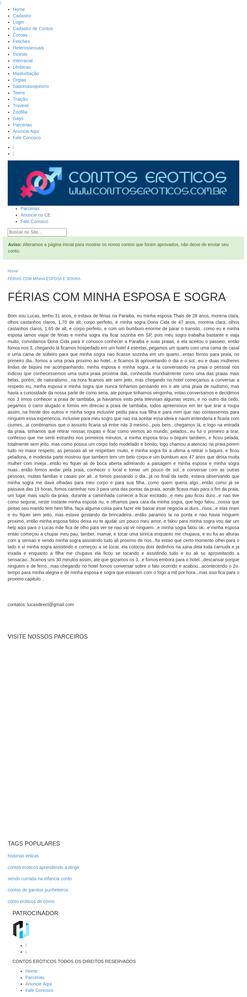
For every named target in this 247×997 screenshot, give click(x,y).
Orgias (19, 79)
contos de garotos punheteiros (38, 889)
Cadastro (22, 15)
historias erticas (23, 855)
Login (18, 22)
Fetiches (21, 41)
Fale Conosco (27, 137)
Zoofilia (20, 112)
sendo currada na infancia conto (40, 878)
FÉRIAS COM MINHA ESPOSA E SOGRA (44, 279)
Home (19, 9)
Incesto (20, 54)
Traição (20, 99)
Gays (18, 118)
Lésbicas (22, 67)
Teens (19, 92)
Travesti (21, 105)
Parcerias (22, 124)
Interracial (22, 60)
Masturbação (26, 73)
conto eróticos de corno (31, 901)
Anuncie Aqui (26, 131)
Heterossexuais (28, 47)
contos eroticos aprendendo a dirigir (43, 867)
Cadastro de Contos (33, 28)
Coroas (20, 35)
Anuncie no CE (35, 215)
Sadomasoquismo (31, 86)
